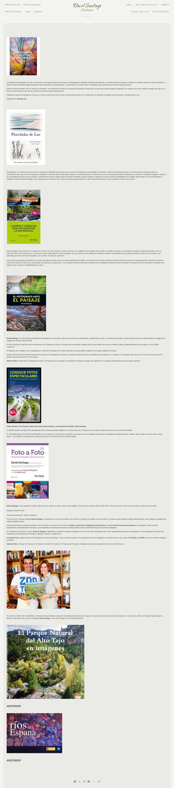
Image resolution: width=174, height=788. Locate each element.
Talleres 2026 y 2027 (140, 12)
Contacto (38, 12)
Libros (129, 5)
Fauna (28, 12)
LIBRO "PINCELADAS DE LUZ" (146, 5)
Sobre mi (165, 5)
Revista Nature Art (160, 12)
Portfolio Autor (12, 5)
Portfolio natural (13, 12)
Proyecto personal (32, 5)
